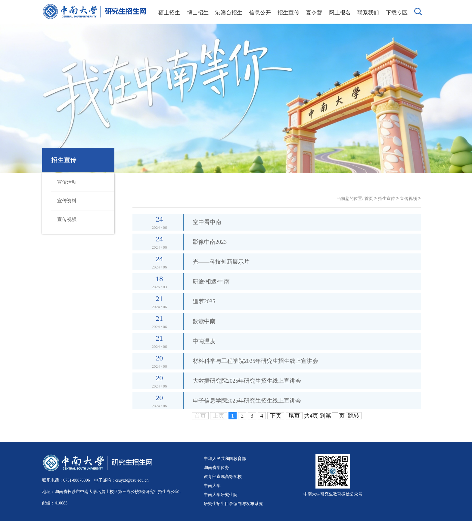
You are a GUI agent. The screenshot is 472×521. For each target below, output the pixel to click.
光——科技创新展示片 (221, 262)
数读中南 (204, 321)
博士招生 (198, 13)
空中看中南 (207, 222)
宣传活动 (66, 182)
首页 (369, 198)
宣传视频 (66, 219)
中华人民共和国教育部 (225, 458)
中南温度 (204, 341)
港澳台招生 (228, 13)
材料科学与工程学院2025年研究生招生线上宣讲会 (255, 361)
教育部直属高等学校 (223, 476)
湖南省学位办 (216, 467)
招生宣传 (288, 13)
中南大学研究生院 (221, 494)
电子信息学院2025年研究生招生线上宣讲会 (247, 400)
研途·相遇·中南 (211, 281)
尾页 (294, 415)
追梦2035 (204, 301)
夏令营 (314, 13)
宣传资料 (66, 200)
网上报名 (340, 13)
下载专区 (397, 13)
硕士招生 (169, 13)
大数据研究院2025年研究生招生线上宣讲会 (247, 381)
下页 (275, 415)
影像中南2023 (210, 242)
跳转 (353, 415)
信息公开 (260, 13)
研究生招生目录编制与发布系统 (233, 503)
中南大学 (212, 485)
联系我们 (368, 13)
